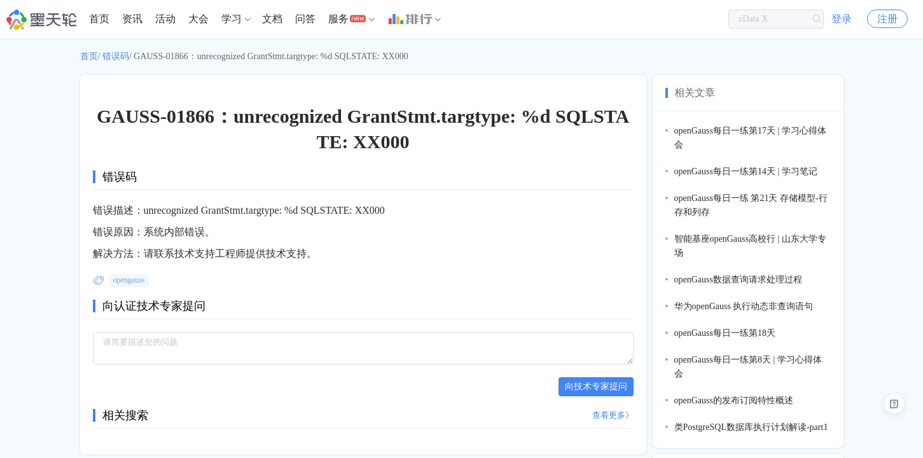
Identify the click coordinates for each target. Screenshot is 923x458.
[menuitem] (99, 19)
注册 (887, 18)
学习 (231, 18)
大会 (198, 18)
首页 (99, 18)
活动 (165, 18)
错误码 (115, 56)
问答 (305, 18)
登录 (841, 18)
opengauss (129, 279)
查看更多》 (613, 415)
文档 (272, 18)
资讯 (132, 18)
